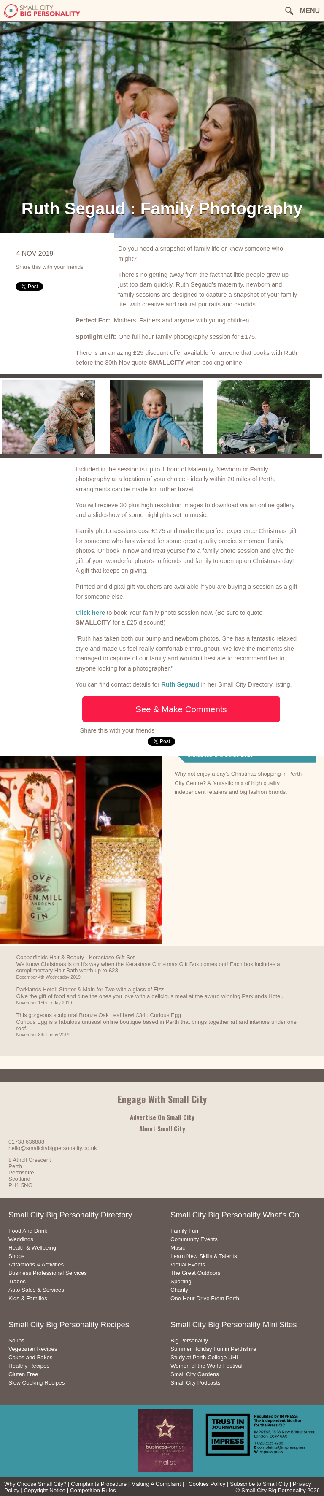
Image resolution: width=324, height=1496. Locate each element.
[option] (54, 416)
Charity (179, 1290)
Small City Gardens (194, 1374)
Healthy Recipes (28, 1366)
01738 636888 (26, 1142)
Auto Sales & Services (36, 1290)
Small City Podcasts (195, 1383)
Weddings (20, 1239)
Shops (16, 1256)
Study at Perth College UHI (204, 1357)
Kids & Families (27, 1298)
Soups (16, 1340)
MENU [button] (310, 10)
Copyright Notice (44, 1490)
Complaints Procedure (99, 1484)
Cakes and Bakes (30, 1357)
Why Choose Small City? (35, 1484)
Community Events (194, 1239)
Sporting (181, 1281)
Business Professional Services (47, 1273)
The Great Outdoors (195, 1273)
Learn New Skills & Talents (203, 1256)
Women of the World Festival (206, 1366)
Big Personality (189, 1340)
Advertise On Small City (162, 1117)
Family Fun (184, 1231)
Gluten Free (23, 1374)
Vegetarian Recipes (32, 1349)
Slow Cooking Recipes (36, 1383)
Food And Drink (27, 1231)
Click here (90, 612)
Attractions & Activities (36, 1264)
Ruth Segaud (180, 684)
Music (177, 1247)
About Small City (162, 1128)
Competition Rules (93, 1490)
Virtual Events (187, 1264)
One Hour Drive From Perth (204, 1298)
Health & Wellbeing (32, 1247)
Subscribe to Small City (259, 1484)
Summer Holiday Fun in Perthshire (213, 1349)
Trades (17, 1281)
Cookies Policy (207, 1484)
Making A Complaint (156, 1484)
